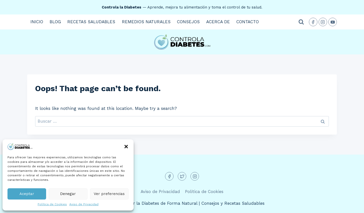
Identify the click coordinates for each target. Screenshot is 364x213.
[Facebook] (313, 22)
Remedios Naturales (146, 21)
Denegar (68, 194)
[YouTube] (332, 22)
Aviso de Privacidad (83, 204)
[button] (126, 146)
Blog (55, 21)
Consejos (188, 21)
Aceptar (26, 194)
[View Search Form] (301, 22)
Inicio (36, 21)
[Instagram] (323, 22)
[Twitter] (182, 176)
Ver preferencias (109, 194)
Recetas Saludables (91, 21)
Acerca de (218, 21)
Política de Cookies (52, 204)
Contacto (247, 21)
